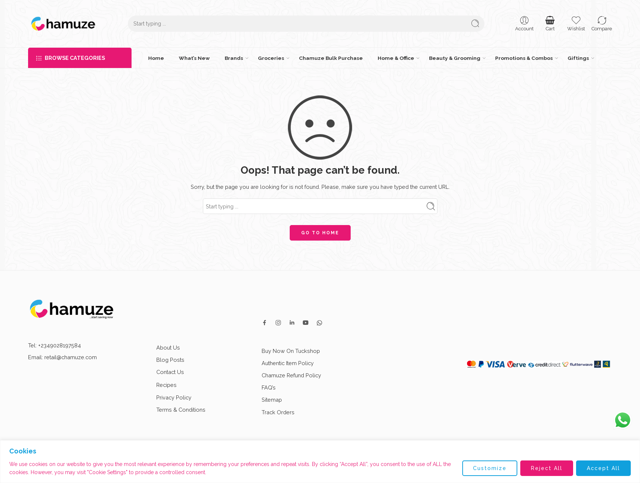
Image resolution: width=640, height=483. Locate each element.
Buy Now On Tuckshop (291, 351)
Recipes (173, 385)
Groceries (271, 58)
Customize (490, 468)
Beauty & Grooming (454, 58)
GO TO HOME (320, 232)
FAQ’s (269, 387)
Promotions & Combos (524, 58)
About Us (168, 347)
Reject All (546, 468)
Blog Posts (170, 360)
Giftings (578, 58)
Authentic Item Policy (288, 363)
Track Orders (278, 412)
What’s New (194, 58)
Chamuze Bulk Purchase (331, 58)
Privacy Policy (173, 397)
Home (156, 58)
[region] (320, 461)
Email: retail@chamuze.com (62, 357)
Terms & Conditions (180, 410)
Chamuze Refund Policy (291, 375)
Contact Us (170, 372)
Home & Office (396, 58)
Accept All (603, 468)
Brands (234, 58)
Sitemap (272, 400)
